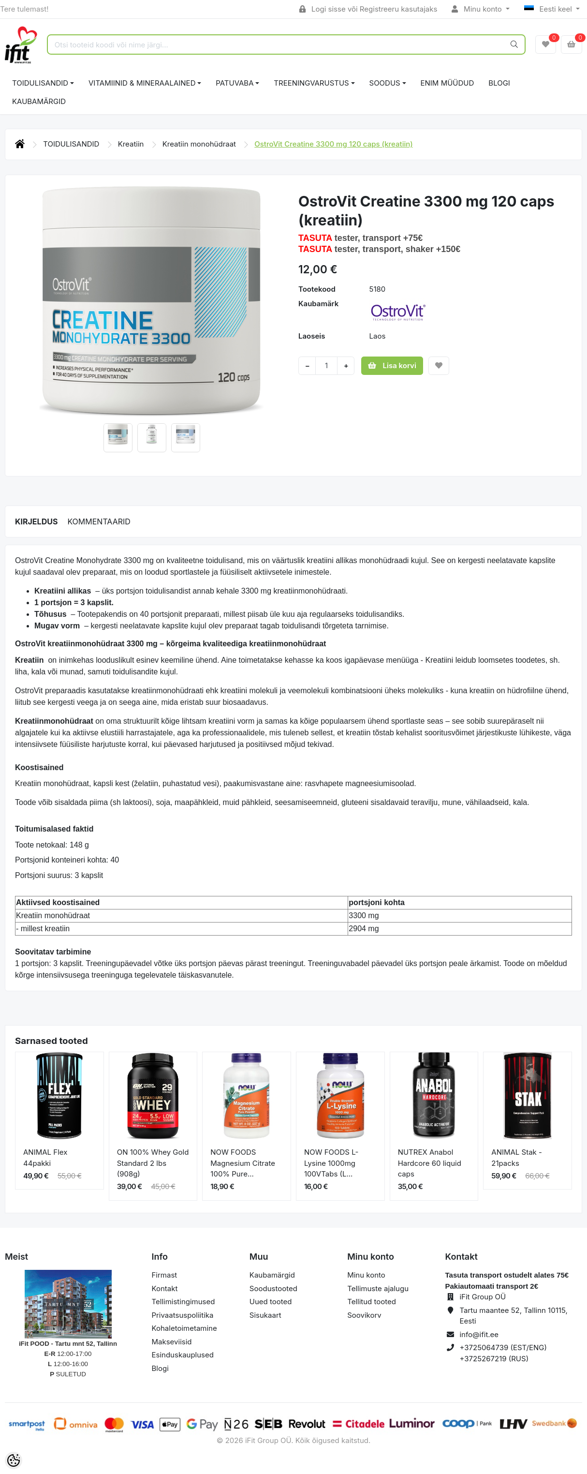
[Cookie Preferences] (13, 1460)
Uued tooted (270, 1301)
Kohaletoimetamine (184, 1328)
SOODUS (384, 83)
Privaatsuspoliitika (183, 1315)
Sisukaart (265, 1315)
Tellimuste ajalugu (378, 1288)
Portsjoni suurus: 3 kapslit (59, 875)
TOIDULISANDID (40, 83)
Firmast (164, 1275)
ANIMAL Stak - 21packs (516, 1157)
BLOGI (499, 83)
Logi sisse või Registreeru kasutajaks (368, 9)
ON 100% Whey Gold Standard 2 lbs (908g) (153, 1162)
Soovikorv (364, 1315)
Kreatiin (132, 144)
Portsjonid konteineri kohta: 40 (67, 860)
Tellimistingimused (183, 1301)
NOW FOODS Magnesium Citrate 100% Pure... (242, 1162)
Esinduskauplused (183, 1354)
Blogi (160, 1368)
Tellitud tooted (371, 1301)
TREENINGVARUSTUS (311, 83)
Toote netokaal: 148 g (52, 845)
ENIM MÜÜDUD (447, 83)
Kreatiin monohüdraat (200, 144)
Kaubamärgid (39, 101)
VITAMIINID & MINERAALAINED (141, 83)
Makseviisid (172, 1341)
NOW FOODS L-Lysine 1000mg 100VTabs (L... (331, 1162)
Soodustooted (273, 1288)
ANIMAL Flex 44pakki (45, 1157)
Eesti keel (549, 9)
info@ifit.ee (479, 1334)
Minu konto (478, 9)
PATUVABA (234, 83)
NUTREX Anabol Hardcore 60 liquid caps (429, 1162)
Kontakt (165, 1288)
